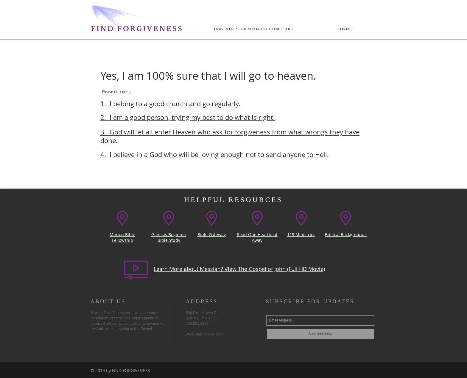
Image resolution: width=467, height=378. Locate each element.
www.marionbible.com (204, 334)
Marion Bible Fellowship (122, 237)
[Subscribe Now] (320, 334)
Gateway (217, 234)
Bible (203, 234)
